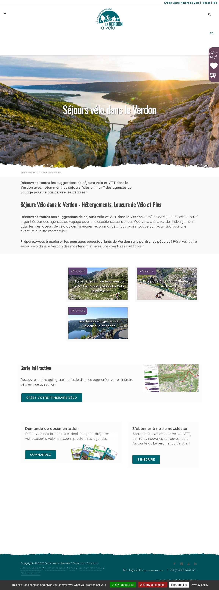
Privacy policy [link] (199, 584)
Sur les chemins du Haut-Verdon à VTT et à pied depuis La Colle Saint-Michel (100, 286)
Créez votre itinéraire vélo (181, 3)
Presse (206, 3)
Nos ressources (30, 501)
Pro (215, 3)
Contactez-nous (55, 496)
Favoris (78, 271)
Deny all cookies (152, 584)
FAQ (72, 496)
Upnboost (192, 508)
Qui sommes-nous (90, 496)
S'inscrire (146, 459)
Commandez (40, 455)
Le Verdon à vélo (28, 172)
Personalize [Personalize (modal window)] (179, 584)
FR (211, 33)
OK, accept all (123, 584)
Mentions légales (30, 496)
